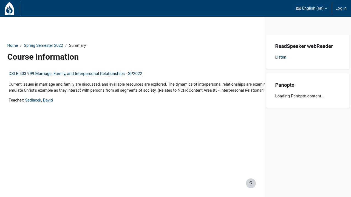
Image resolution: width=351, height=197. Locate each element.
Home (24, 45)
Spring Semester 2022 (57, 45)
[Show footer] (251, 183)
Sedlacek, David (52, 107)
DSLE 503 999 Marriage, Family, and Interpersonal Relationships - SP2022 (87, 73)
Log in (341, 8)
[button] (311, 8)
